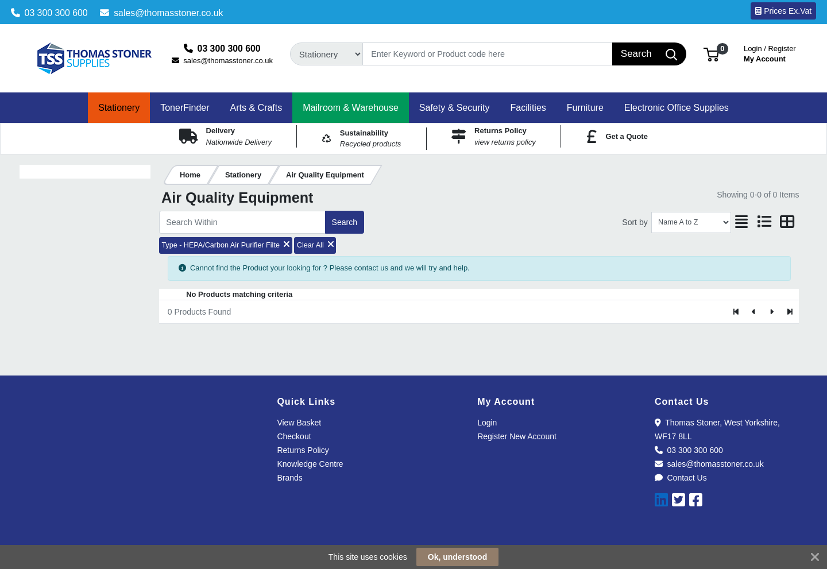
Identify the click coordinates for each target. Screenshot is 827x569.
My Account (770, 52)
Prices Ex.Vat (783, 11)
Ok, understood (457, 557)
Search (344, 222)
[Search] (487, 53)
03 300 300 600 (49, 13)
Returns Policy (303, 450)
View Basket (299, 422)
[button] (711, 53)
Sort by (634, 222)
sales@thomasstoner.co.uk (161, 13)
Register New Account (517, 436)
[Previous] (754, 311)
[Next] (771, 311)
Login (487, 422)
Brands (289, 477)
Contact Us (681, 477)
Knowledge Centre (310, 464)
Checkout (294, 436)
